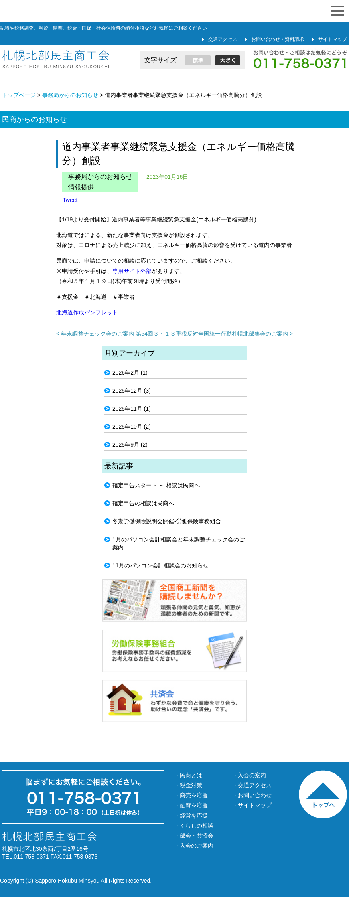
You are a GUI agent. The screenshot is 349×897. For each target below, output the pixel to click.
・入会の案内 (249, 775)
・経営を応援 (191, 815)
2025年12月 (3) (131, 390)
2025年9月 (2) (130, 444)
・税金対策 (188, 785)
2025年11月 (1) (131, 408)
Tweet (70, 200)
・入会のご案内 (193, 845)
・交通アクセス (252, 785)
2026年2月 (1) (130, 372)
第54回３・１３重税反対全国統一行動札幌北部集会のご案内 (212, 333)
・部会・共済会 (193, 835)
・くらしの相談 (193, 825)
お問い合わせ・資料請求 (277, 39)
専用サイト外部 (132, 271)
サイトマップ (332, 39)
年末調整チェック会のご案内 (97, 333)
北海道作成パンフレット (87, 312)
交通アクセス (222, 39)
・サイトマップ (252, 805)
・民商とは (188, 775)
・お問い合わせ (252, 795)
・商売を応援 (191, 795)
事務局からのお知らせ (100, 176)
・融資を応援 (191, 805)
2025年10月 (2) (131, 426)
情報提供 (81, 187)
